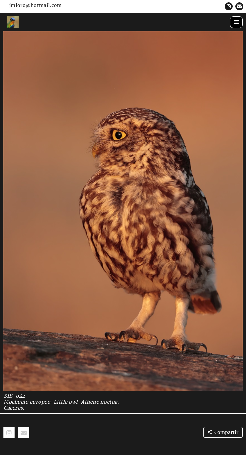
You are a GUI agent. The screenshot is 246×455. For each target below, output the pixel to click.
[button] (229, 6)
